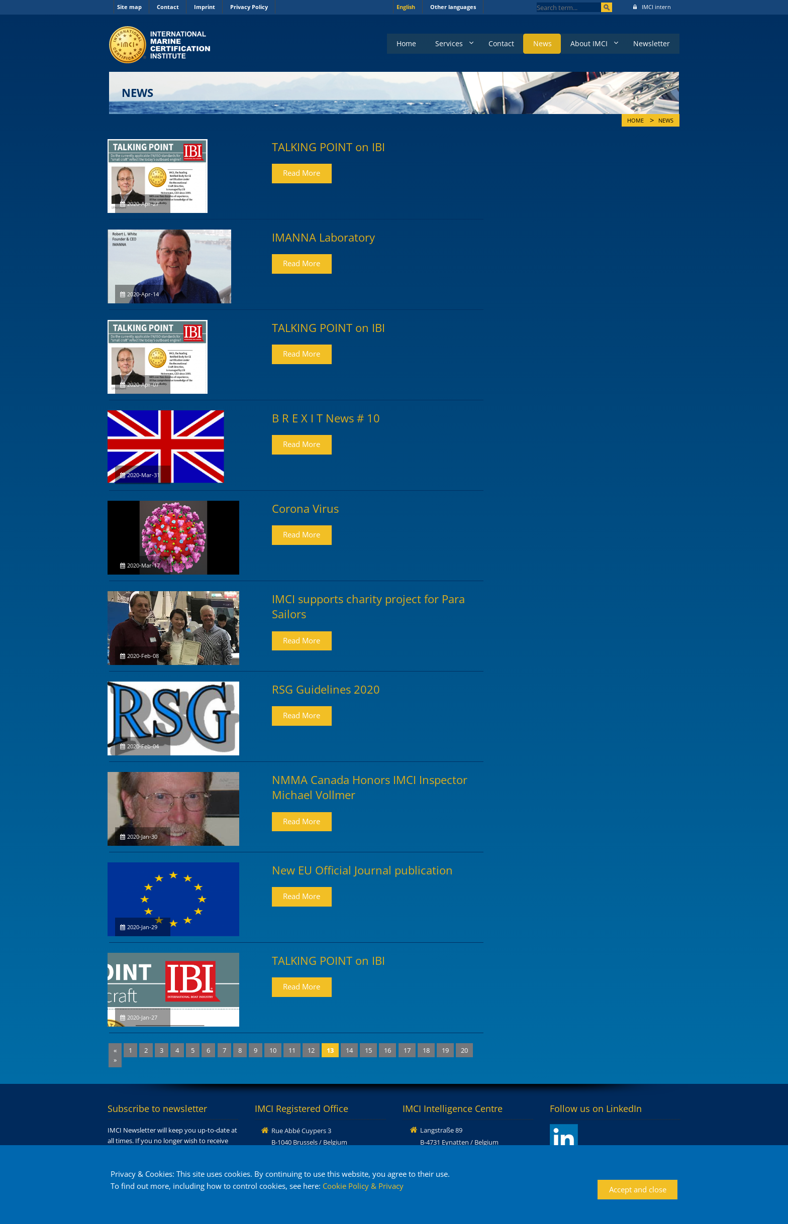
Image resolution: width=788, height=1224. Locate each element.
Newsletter (651, 43)
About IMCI (586, 43)
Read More (301, 173)
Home (398, 43)
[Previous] (115, 1050)
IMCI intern (652, 7)
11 (292, 1050)
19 (445, 1050)
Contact (168, 7)
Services (442, 43)
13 (330, 1050)
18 (426, 1050)
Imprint (204, 7)
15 (368, 1050)
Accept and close (637, 1189)
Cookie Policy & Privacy (363, 1186)
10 (272, 1050)
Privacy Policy (249, 7)
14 (349, 1050)
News (538, 43)
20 (464, 1050)
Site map (129, 7)
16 (387, 1050)
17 (407, 1050)
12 (311, 1050)
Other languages (453, 7)
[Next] (115, 1060)
